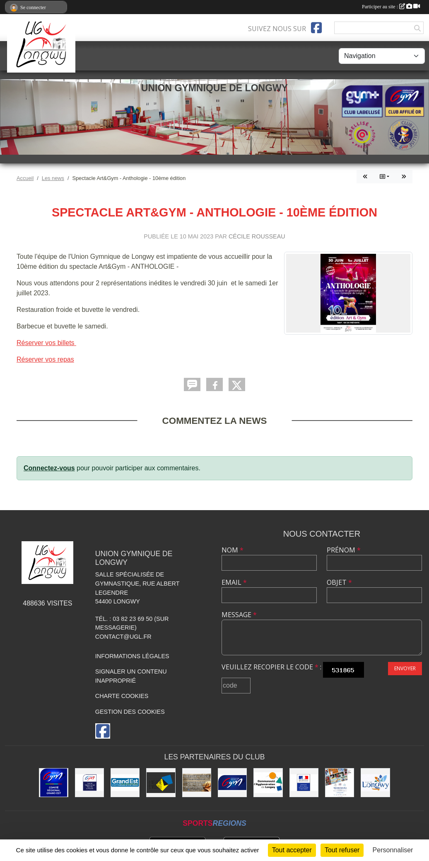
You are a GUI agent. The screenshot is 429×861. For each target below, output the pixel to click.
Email (234, 582)
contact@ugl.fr (123, 636)
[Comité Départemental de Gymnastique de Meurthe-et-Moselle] (89, 782)
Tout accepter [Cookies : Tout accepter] (292, 850)
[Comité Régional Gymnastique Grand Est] (53, 782)
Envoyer (405, 668)
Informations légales (132, 656)
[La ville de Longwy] (375, 782)
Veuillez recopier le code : (271, 666)
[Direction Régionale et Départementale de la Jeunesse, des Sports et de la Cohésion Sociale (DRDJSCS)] (303, 782)
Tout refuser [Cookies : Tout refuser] (342, 850)
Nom (232, 550)
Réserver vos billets (46, 342)
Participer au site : (391, 7)
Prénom (344, 550)
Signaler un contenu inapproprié (131, 676)
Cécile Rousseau (257, 236)
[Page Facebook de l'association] (316, 28)
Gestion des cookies (130, 711)
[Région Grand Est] (125, 782)
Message (239, 614)
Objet (339, 582)
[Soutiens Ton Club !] (339, 782)
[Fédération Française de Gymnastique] (232, 782)
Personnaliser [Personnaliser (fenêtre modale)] (393, 850)
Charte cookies (121, 696)
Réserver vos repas (45, 359)
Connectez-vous (49, 468)
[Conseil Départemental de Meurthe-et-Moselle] (160, 782)
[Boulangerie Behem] (196, 782)
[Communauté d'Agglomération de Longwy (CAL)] (267, 782)
